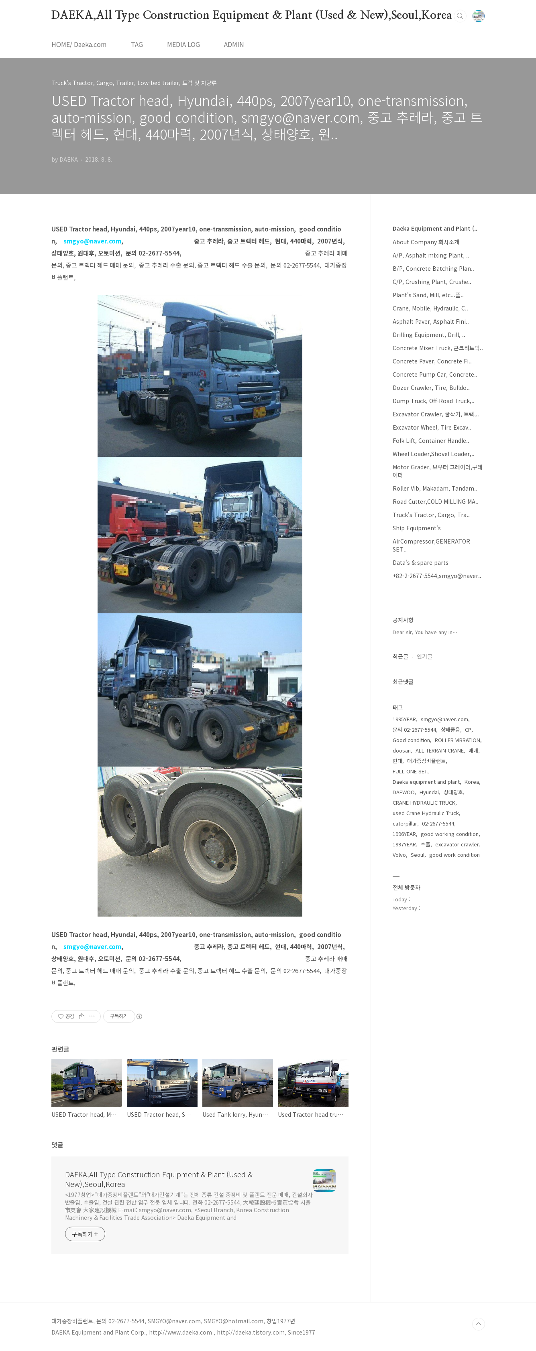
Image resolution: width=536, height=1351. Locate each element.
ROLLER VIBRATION (457, 740)
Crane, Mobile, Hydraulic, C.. (430, 308)
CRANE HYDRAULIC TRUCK (424, 802)
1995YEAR (404, 719)
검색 (460, 16)
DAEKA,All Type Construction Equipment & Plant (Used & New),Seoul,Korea (251, 15)
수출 (425, 844)
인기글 (424, 656)
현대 (397, 761)
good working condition (450, 834)
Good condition (411, 740)
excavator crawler (457, 844)
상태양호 (453, 792)
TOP (478, 1324)
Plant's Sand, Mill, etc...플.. (428, 295)
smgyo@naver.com (444, 719)
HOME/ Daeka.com (79, 44)
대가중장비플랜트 (426, 761)
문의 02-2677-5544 (414, 729)
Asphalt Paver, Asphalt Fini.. (431, 321)
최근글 (400, 656)
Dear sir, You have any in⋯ (425, 632)
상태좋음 (450, 729)
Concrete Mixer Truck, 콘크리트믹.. (438, 348)
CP (468, 729)
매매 (473, 750)
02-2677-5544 (438, 823)
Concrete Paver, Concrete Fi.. (432, 361)
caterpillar (405, 823)
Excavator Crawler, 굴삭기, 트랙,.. (436, 414)
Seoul (417, 854)
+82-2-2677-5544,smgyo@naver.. (437, 576)
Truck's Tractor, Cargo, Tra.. (431, 515)
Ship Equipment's (417, 528)
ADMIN (234, 44)
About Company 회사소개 (426, 242)
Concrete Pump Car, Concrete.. (435, 374)
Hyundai (429, 792)
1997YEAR (404, 844)
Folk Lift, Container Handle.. (431, 440)
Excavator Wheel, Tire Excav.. (432, 427)
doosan (402, 750)
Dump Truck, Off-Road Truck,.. (434, 401)
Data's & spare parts (420, 562)
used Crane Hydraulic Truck (426, 813)
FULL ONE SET (410, 771)
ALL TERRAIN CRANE (440, 750)
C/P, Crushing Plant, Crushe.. (432, 282)
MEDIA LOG (183, 44)
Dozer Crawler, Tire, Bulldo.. (431, 387)
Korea (472, 781)
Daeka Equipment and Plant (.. (435, 228)
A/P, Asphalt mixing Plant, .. (431, 255)
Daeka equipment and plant (426, 781)
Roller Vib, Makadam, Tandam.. (435, 488)
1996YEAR (404, 834)
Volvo (399, 854)
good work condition (454, 854)
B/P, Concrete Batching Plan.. (433, 268)
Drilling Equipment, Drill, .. (429, 335)
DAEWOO (404, 792)
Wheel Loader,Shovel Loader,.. (434, 454)
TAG (137, 44)
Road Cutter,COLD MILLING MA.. (436, 501)
